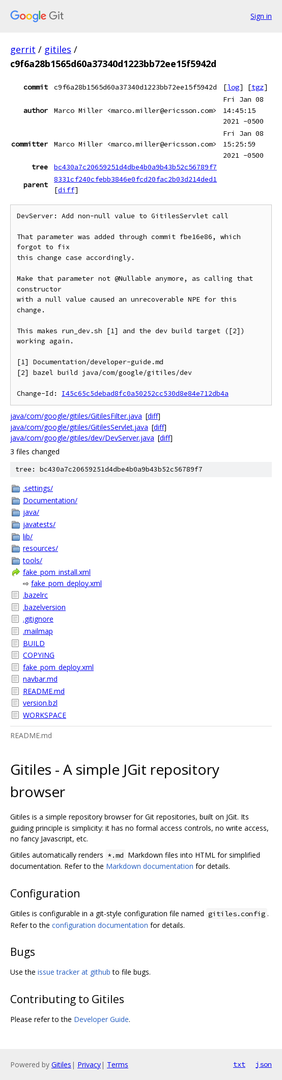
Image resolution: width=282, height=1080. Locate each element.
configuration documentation (100, 925)
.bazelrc (35, 595)
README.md (44, 691)
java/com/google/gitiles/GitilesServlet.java (79, 427)
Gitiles (61, 1064)
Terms (117, 1064)
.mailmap (38, 631)
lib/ (28, 536)
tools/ (32, 560)
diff (66, 189)
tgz (257, 87)
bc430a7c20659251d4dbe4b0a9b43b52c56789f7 (135, 166)
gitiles (57, 49)
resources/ (40, 548)
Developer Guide (101, 1019)
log (233, 87)
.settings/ (38, 488)
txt (239, 1064)
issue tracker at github (74, 972)
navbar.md (40, 679)
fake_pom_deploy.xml (66, 583)
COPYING (38, 655)
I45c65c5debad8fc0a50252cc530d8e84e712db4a (145, 393)
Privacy (89, 1064)
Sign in (261, 16)
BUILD (34, 643)
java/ (31, 512)
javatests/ (39, 524)
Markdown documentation (149, 866)
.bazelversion (44, 607)
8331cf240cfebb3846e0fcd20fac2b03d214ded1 (135, 179)
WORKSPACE (44, 715)
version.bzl (40, 703)
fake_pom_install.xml (57, 572)
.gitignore (38, 619)
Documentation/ (50, 500)
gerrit (23, 49)
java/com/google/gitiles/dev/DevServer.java (82, 438)
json (264, 1064)
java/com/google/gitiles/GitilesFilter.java (76, 416)
